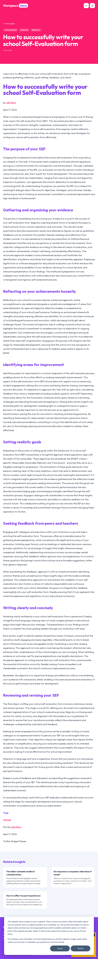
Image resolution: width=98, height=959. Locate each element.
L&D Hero (11, 102)
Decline (81, 948)
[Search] (86, 5)
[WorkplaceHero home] (15, 6)
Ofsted (7, 819)
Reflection (36, 30)
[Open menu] (92, 5)
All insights (9, 24)
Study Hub (24, 30)
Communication (10, 30)
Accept (60, 948)
